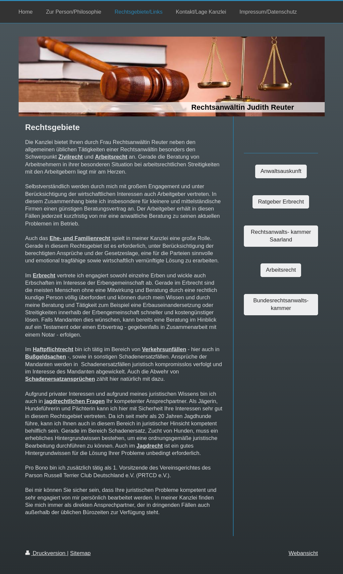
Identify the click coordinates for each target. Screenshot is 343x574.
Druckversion (46, 553)
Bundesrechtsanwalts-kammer (280, 304)
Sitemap (80, 553)
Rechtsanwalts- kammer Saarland (281, 236)
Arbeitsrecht (281, 270)
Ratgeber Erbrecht (281, 202)
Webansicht (303, 553)
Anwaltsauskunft (280, 171)
